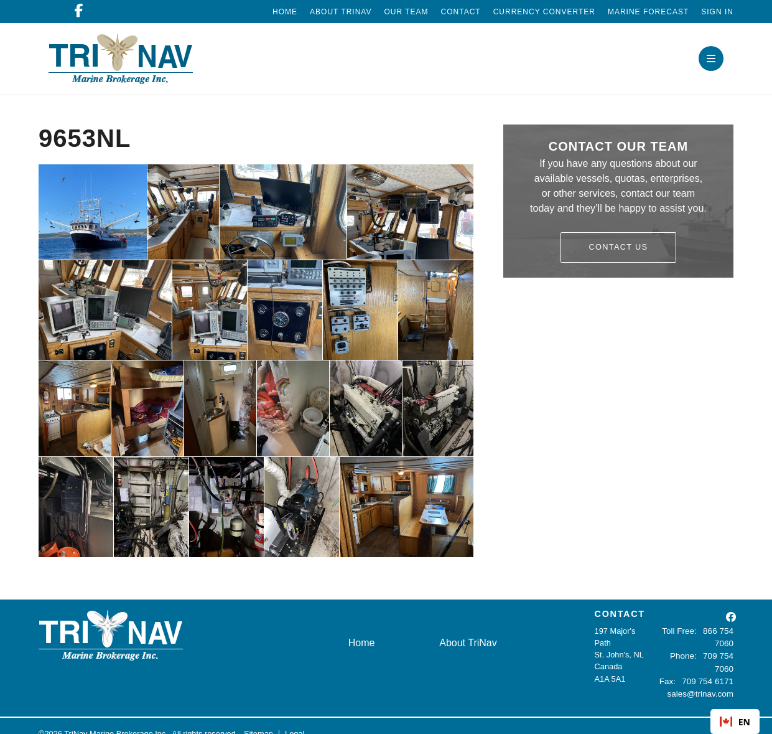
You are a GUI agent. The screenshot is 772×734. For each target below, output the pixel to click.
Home (284, 11)
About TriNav (340, 11)
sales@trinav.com (702, 679)
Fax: (670, 666)
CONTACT (620, 614)
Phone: (666, 654)
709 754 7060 (709, 654)
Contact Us (618, 247)
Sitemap (258, 718)
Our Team (406, 11)
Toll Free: (682, 631)
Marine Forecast (648, 11)
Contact (461, 11)
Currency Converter (544, 11)
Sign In (717, 11)
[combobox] (735, 721)
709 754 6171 (709, 666)
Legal (294, 718)
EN (735, 722)
